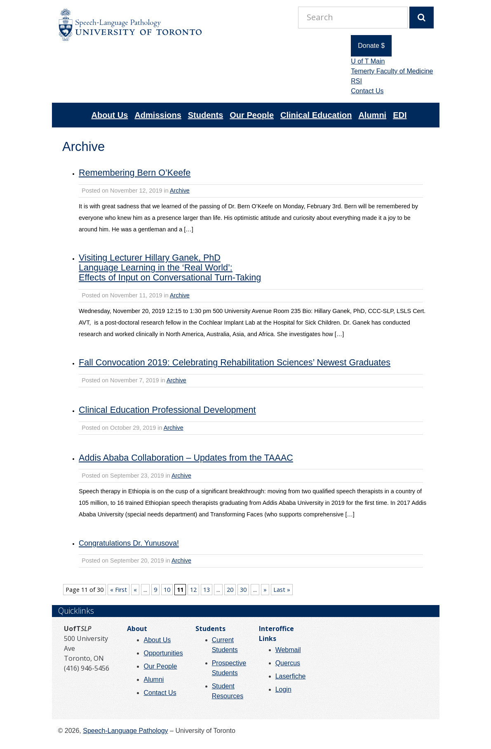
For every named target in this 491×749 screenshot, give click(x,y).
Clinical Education (316, 115)
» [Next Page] (265, 590)
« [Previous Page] (135, 590)
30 (243, 590)
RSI (356, 81)
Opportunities (163, 653)
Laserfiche (290, 676)
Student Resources (227, 691)
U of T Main (368, 61)
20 (230, 590)
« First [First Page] (118, 590)
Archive (180, 190)
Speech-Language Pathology (125, 730)
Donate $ (371, 45)
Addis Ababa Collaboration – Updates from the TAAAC (186, 457)
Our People (252, 115)
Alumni (372, 115)
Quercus (287, 663)
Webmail (288, 649)
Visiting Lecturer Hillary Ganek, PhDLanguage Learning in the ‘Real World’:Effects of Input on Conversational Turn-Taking (170, 267)
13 (206, 590)
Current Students (225, 644)
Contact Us (367, 90)
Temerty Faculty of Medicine (392, 71)
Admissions (157, 115)
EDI (399, 115)
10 (167, 590)
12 (193, 590)
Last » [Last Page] (281, 590)
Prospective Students (229, 667)
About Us (110, 115)
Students (205, 115)
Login (283, 689)
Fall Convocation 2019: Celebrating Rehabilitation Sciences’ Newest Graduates (234, 362)
